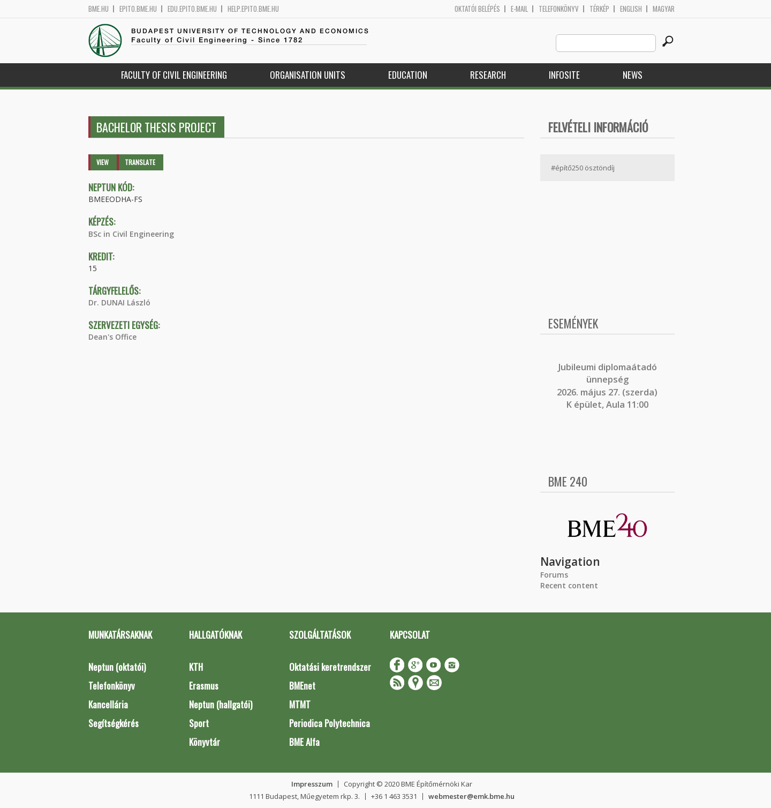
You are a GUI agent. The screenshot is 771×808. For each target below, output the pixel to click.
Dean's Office (112, 337)
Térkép (599, 8)
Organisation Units (307, 74)
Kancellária (108, 704)
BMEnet (302, 685)
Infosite (564, 74)
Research (488, 74)
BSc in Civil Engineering (131, 234)
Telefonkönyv (559, 8)
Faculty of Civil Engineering (174, 74)
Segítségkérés (113, 723)
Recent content (569, 585)
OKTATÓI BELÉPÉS (477, 8)
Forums (554, 575)
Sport (199, 723)
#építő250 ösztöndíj (583, 168)
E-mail (519, 8)
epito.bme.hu (138, 8)
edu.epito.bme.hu (192, 8)
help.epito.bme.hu (253, 8)
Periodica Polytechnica (329, 723)
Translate (140, 162)
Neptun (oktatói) (117, 667)
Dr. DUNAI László (119, 302)
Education (407, 74)
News (632, 74)
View (102, 162)
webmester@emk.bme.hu (471, 796)
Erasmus (203, 685)
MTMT (300, 704)
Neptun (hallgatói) (220, 704)
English (631, 8)
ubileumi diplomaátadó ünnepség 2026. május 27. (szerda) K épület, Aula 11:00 (607, 385)
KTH (196, 667)
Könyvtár (204, 742)
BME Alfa (304, 742)
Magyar (664, 8)
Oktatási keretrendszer (330, 667)
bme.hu (98, 8)
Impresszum (311, 784)
